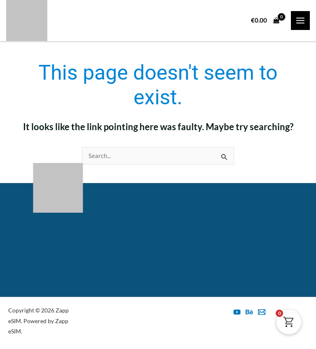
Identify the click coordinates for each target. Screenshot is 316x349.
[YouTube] (237, 312)
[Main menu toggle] (300, 20)
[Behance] (249, 312)
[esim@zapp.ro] (261, 312)
